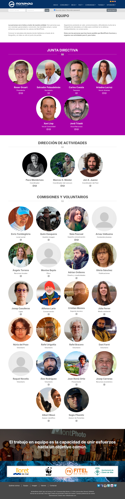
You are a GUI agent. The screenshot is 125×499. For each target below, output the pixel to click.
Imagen (34, 486)
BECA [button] (73, 5)
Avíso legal (48, 493)
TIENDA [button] (101, 5)
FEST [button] (80, 5)
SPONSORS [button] (111, 5)
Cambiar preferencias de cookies (85, 493)
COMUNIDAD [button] (90, 5)
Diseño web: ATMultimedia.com (67, 495)
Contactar (53, 486)
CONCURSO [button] (64, 5)
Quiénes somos (14, 486)
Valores (43, 486)
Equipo (25, 486)
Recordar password (73, 10)
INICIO (55, 5)
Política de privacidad (58, 493)
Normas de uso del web (36, 493)
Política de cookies (70, 493)
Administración (53, 495)
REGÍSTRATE (112, 10)
